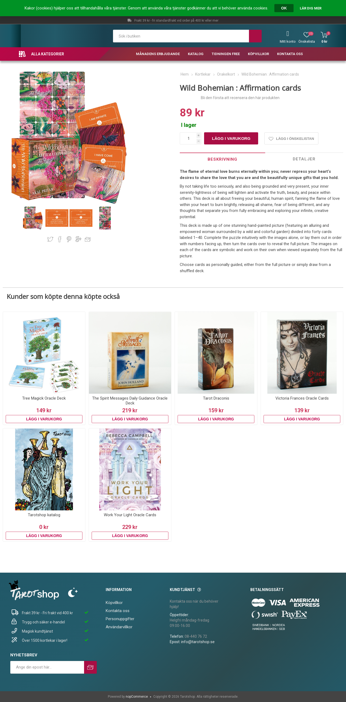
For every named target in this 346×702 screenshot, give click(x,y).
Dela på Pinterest (69, 239)
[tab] (222, 159)
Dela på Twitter (50, 239)
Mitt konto (288, 41)
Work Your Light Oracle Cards (130, 514)
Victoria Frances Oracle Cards (302, 398)
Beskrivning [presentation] (222, 159)
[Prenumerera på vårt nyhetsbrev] (47, 667)
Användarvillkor (119, 627)
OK (284, 8)
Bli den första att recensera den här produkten (240, 98)
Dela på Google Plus (78, 239)
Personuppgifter (120, 618)
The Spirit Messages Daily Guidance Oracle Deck (130, 401)
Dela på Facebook (60, 239)
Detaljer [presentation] (304, 159)
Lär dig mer (310, 8)
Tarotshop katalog (44, 514)
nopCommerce (137, 696)
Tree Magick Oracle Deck (44, 398)
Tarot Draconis (216, 398)
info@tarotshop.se (198, 641)
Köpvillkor (114, 602)
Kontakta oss (117, 610)
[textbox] (181, 36)
